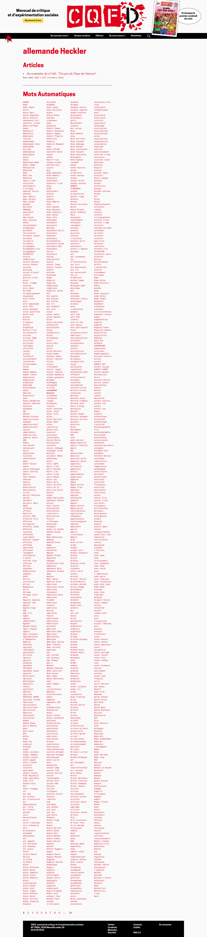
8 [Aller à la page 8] (55, 913)
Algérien (51, 283)
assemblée (75, 867)
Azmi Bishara (101, 723)
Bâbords (98, 742)
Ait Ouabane (29, 846)
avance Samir (101, 527)
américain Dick (55, 595)
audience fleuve (102, 314)
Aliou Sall (52, 343)
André (49, 825)
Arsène (73, 755)
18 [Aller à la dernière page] (70, 913)
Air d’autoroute (31, 799)
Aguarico (27, 713)
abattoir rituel (31, 123)
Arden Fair (76, 605)
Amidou (50, 666)
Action (26, 317)
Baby (96, 752)
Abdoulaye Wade (31, 162)
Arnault (74, 707)
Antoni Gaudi (77, 414)
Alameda (51, 105)
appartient (76, 477)
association (100, 128)
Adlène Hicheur (31, 417)
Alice (49, 320)
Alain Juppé (29, 891)
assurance (99, 157)
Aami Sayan (28, 107)
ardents (74, 608)
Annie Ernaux (77, 210)
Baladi (97, 873)
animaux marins (78, 107)
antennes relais (79, 299)
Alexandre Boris (55, 231)
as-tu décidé (77, 825)
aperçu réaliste (79, 445)
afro (25, 597)
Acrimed (27, 291)
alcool (50, 168)
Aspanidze (75, 846)
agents (26, 632)
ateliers (98, 175)
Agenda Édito (30, 626)
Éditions (99, 36)
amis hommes (53, 684)
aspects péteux (78, 859)
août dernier (77, 440)
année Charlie (77, 168)
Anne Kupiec (76, 147)
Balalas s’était (102, 878)
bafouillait (100, 786)
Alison (50, 346)
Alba (49, 123)
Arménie (74, 676)
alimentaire (53, 333)
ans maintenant (78, 267)
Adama (26, 369)
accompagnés (29, 252)
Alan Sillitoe (54, 110)
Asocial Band (77, 844)
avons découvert (102, 645)
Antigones (75, 359)
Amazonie (51, 558)
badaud (97, 776)
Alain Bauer (29, 870)
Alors (49, 461)
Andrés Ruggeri (55, 849)
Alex (49, 204)
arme (72, 660)
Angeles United (55, 862)
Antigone (74, 356)
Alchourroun (53, 165)
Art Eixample (77, 763)
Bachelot (98, 770)
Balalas (98, 875)
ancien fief (53, 770)
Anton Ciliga (77, 406)
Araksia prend (77, 563)
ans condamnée (77, 257)
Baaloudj (98, 734)
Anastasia (52, 765)
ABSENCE (27, 210)
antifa (73, 348)
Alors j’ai (52, 472)
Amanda (50, 540)
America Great (54, 582)
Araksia (74, 561)
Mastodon (112, 930)
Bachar (97, 765)
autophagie (100, 469)
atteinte (98, 225)
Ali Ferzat (52, 301)
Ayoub (97, 705)
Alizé (49, 348)
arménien (74, 679)
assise (73, 901)
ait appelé (28, 841)
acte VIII (28, 306)
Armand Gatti (77, 652)
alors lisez (53, 474)
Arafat (73, 555)
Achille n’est (30, 278)
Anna (72, 131)
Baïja (97, 810)
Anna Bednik (76, 134)
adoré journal (30, 472)
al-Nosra (27, 862)
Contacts (137, 925)
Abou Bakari (29, 197)
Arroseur (74, 749)
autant (97, 393)
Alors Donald (53, 469)
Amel (49, 574)
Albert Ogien (53, 134)
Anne (72, 136)
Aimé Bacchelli (31, 776)
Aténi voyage (101, 178)
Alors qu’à (52, 482)
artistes (74, 810)
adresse (27, 480)
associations (101, 131)
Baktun (97, 849)
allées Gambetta (55, 375)
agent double (30, 629)
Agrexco (27, 692)
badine (97, 784)
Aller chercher (55, 409)
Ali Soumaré (53, 306)
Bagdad (97, 797)
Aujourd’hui (100, 333)
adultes (27, 485)
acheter (27, 275)
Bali (96, 896)
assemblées (76, 881)
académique (28, 228)
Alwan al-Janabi (55, 529)
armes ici (75, 689)
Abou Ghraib (29, 199)
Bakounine (99, 846)
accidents (28, 244)
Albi (49, 147)
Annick (73, 202)
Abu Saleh (28, 217)
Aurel (97, 377)
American (51, 629)
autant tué (100, 403)
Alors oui (52, 480)
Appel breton (77, 485)
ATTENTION (99, 252)
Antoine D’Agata (79, 401)
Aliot (49, 341)
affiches (27, 542)
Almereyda (52, 458)
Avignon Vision (102, 600)
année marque (77, 175)
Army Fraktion (77, 697)
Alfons (50, 270)
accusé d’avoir (31, 272)
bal (96, 852)
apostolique (76, 453)
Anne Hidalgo (77, 144)
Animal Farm (53, 899)
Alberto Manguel (55, 144)
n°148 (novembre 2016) (49, 78)
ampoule (51, 700)
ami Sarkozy (53, 658)
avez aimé (99, 555)
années (73, 178)
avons (97, 637)
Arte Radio (76, 773)
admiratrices (30, 435)
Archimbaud (76, 590)
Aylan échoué (101, 697)
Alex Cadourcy (54, 212)
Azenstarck (100, 715)
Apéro (73, 448)
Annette (74, 199)
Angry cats (52, 893)
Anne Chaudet (77, 141)
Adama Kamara (30, 372)
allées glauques (55, 377)
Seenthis (112, 933)
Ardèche (74, 600)
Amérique (51, 639)
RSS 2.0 (137, 933)
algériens (52, 288)
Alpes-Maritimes (55, 498)
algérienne (52, 286)
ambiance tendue (55, 571)
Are (72, 610)
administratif (30, 424)
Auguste (98, 325)
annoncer (74, 244)
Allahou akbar (54, 356)
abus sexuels (30, 220)
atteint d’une (101, 220)
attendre (98, 236)
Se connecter (165, 925)
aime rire (28, 781)
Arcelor (74, 576)
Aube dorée (100, 280)
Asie (72, 833)
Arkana (73, 642)
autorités (99, 480)
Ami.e (49, 663)
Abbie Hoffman (30, 126)
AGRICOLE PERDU (31, 697)
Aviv (96, 626)
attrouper (99, 275)
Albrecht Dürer (55, 152)
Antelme (74, 293)
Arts (72, 818)
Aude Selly (100, 296)
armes (73, 684)
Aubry (97, 286)
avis (96, 616)
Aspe (72, 849)
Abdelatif (28, 131)
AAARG (26, 102)
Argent (73, 624)
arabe (73, 545)
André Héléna (53, 836)
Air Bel (27, 794)
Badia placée (101, 781)
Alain (26, 865)
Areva (73, 616)
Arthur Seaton (77, 786)
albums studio (54, 162)
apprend (74, 524)
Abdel (26, 128)
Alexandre (52, 223)
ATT (96, 197)
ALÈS (49, 189)
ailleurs (27, 765)
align (49, 330)
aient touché (30, 763)
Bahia (97, 804)
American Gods (54, 632)
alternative (53, 508)
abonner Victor (31, 191)
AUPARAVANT (100, 346)
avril (97, 681)
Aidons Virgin (30, 757)
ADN (24, 440)
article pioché (78, 797)
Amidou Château (55, 668)
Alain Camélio (30, 873)
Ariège (73, 637)
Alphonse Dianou (55, 500)
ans (72, 254)
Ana (48, 705)
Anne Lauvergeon (79, 149)
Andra (49, 823)
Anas (49, 763)
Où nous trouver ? (117, 36)
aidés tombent (30, 755)
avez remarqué (101, 579)
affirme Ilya (30, 561)
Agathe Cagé (29, 608)
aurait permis (101, 372)
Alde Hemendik (54, 173)
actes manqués (30, 309)
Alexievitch (53, 259)
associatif (100, 115)
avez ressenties (102, 582)
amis (49, 681)
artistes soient (79, 812)
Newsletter (136, 36)
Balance (98, 883)
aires (26, 820)
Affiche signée (31, 540)
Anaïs (49, 713)
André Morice (53, 841)
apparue (74, 480)
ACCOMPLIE (28, 254)
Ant (72, 291)
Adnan (26, 443)
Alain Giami (29, 886)
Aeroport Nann (30, 503)
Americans (52, 634)
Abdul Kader (29, 165)
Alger (49, 278)
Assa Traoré (76, 862)
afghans (27, 574)
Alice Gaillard (55, 322)
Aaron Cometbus (31, 115)
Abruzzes (27, 207)
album (49, 155)
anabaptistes (53, 707)
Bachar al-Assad (102, 768)
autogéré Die (101, 451)
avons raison (101, 655)
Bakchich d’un (101, 844)
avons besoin (101, 639)
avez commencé (101, 563)
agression (28, 689)
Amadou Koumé (53, 532)
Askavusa (74, 836)
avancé (97, 524)
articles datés (78, 802)
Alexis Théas (53, 265)
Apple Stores (77, 506)
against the (29, 603)
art (72, 760)
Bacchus (98, 763)
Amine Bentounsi (55, 679)
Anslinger (75, 288)
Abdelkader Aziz (31, 144)
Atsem (97, 194)
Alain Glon (28, 888)
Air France (28, 810)
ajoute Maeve (30, 854)
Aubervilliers (101, 283)
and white (52, 815)
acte (25, 301)
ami (48, 652)
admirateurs (29, 432)
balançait (99, 881)
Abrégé (26, 204)
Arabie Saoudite (79, 553)
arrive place (77, 739)
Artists (74, 815)
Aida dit (27, 742)
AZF (96, 718)
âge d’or (27, 613)
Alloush (51, 453)
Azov (96, 726)
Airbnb (26, 812)
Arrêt (73, 713)
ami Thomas (52, 660)
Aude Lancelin (101, 293)
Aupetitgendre (101, 354)
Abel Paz (27, 175)
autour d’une (101, 500)
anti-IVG (74, 314)
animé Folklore (78, 113)
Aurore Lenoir (101, 383)
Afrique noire (30, 595)
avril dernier (101, 684)
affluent (27, 563)
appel (73, 482)
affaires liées (31, 527)
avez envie (100, 569)
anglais (51, 870)
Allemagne (52, 383)
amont (49, 697)
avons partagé (101, 652)
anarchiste (52, 726)
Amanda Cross (53, 542)
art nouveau (76, 770)
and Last (51, 810)
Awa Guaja (99, 687)
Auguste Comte (101, 328)
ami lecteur (53, 655)
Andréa (50, 844)
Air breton (28, 797)
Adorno (26, 474)
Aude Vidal (100, 299)
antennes (74, 296)
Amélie (50, 576)
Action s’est (30, 330)
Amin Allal (52, 673)
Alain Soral (29, 896)
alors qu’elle (54, 485)
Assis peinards (78, 899)
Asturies (98, 162)
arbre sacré (76, 571)
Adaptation (28, 377)
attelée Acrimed (102, 228)
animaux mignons (79, 110)
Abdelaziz (28, 134)
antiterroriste (78, 388)
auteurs (98, 414)
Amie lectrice (54, 671)
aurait (97, 362)
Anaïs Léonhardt (55, 718)
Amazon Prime (53, 555)
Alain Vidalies (31, 901)
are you (74, 613)
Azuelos (98, 731)
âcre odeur (28, 288)
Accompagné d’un (31, 249)
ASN (72, 841)
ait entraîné (30, 844)
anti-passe (76, 325)
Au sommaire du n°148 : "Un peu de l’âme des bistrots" (61, 73)
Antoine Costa (77, 398)
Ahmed (26, 721)
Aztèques (98, 728)
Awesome (98, 694)
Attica (97, 259)
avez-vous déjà (102, 584)
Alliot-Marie (53, 440)
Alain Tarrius (30, 899)
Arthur (73, 776)
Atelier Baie (101, 173)
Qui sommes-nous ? (59, 36)
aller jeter (53, 411)
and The (51, 812)
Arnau (73, 700)
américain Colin (55, 587)
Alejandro (52, 178)
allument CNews (55, 456)
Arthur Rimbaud (78, 784)
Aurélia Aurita (102, 380)
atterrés (98, 257)
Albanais (51, 126)
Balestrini (100, 888)
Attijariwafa (101, 262)
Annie (73, 207)
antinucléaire (77, 377)
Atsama (97, 189)
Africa (26, 579)
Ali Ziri (51, 309)
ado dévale (28, 445)
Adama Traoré (30, 375)
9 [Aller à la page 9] (59, 913)
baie (96, 807)
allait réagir (54, 369)
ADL (24, 411)
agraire (27, 658)
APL (72, 451)
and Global (52, 807)
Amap (49, 545)
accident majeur (31, 236)
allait (50, 362)
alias (49, 312)
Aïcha (26, 736)
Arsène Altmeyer (79, 757)
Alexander (52, 220)
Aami (25, 105)
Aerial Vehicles (31, 495)
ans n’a (74, 270)
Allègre (51, 380)
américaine (52, 618)
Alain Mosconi (30, 893)
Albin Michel (53, 149)
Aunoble (98, 343)
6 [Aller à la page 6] (46, 913)
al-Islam (27, 859)
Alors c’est (53, 466)
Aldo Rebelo (53, 175)
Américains (52, 621)
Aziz (96, 721)
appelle (74, 500)
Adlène (26, 414)
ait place (28, 849)
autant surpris (102, 401)
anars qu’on (53, 760)
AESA (25, 506)
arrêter (74, 721)
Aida (25, 739)
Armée (73, 663)
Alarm (49, 113)
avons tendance (102, 666)
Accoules (27, 270)
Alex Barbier (53, 210)
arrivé (73, 736)
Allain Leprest (55, 359)
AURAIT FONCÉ (101, 369)
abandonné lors (31, 120)
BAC (96, 760)
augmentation (101, 320)
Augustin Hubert (102, 330)
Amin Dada (52, 676)
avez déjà (99, 566)
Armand (73, 647)
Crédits (136, 927)
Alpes (49, 495)
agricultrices (30, 707)
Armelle (74, 668)
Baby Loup (99, 757)
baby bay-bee (101, 755)
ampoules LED (53, 702)
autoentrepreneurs (104, 445)
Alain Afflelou (31, 867)
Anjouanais (76, 115)
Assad (73, 865)
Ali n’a (51, 304)
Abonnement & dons (33, 20)
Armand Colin (77, 650)
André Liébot (53, 839)
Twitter (111, 925)
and (48, 802)
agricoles (28, 702)
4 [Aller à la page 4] (37, 913)
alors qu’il (53, 487)
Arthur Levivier (79, 781)
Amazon (50, 553)
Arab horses (76, 542)
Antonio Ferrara (79, 419)
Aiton (26, 852)
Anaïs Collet (53, 715)
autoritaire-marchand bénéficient (101, 474)
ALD (48, 170)
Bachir (97, 773)
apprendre (75, 527)
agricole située (31, 700)
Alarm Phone (53, 115)
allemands (52, 396)
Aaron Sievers (30, 118)
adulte (26, 482)
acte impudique (31, 304)
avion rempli (101, 603)
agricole (27, 694)
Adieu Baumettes (31, 401)
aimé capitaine (31, 778)
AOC (72, 435)
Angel (49, 852)
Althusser (52, 524)
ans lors (74, 265)
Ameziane (51, 650)
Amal (49, 535)
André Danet (53, 831)
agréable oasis (31, 671)
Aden (25, 398)
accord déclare (31, 262)
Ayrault (98, 713)
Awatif (97, 689)
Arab (72, 540)
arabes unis (76, 550)
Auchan (97, 288)
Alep (49, 186)
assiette (74, 893)
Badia (97, 778)
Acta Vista (28, 299)
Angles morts (53, 878)
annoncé (74, 228)
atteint (98, 212)
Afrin (26, 590)
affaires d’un (30, 519)
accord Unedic (30, 265)
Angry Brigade (54, 891)
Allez (49, 417)
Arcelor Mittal (78, 579)
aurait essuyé (101, 367)
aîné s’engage (30, 789)
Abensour (27, 178)
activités (28, 341)
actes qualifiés (31, 312)
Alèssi (50, 197)
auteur (97, 406)
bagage (97, 789)
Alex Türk (52, 217)
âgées (26, 616)
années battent (78, 183)
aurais (97, 359)
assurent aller (102, 160)
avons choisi (101, 642)
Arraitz (74, 710)
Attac (97, 199)
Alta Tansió (53, 506)
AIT (24, 839)
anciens (51, 786)
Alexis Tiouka (54, 267)
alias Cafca (53, 314)
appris (73, 529)
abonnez (27, 194)
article (74, 789)
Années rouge (77, 197)
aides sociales (31, 752)
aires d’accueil (31, 823)
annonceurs (76, 246)
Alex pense (52, 215)
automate (98, 453)
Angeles (51, 859)
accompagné (28, 246)
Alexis (50, 262)
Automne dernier (102, 456)
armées (73, 666)
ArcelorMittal (77, 582)
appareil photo (78, 461)
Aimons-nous (29, 784)
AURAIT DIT (100, 364)
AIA (24, 734)
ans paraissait (78, 272)
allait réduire (55, 372)
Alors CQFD (52, 464)
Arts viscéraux (78, 820)
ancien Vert (53, 781)
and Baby (51, 804)
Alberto (51, 141)
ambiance (51, 566)
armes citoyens (78, 687)
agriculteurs (30, 705)
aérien (26, 498)
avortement (100, 671)
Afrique (27, 592)
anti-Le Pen (76, 322)
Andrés (50, 846)
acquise (27, 286)
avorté (97, 668)
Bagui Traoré (101, 802)
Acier (26, 280)
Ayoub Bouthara (102, 710)
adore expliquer (31, 469)
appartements (77, 474)
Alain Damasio (30, 878)
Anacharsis (52, 710)
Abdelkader (28, 141)
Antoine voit (77, 403)
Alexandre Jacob (55, 244)
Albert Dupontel (55, 131)
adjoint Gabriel (31, 403)
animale (74, 102)
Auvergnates (100, 514)
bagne (97, 799)
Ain (24, 786)
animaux (74, 105)
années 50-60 (77, 181)
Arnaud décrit (77, 705)
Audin (97, 317)
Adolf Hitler (30, 464)
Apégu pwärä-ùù (78, 443)
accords (27, 267)
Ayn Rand (98, 702)
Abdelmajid (28, 152)
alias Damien (53, 317)
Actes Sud (28, 314)
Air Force (28, 807)
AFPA (25, 576)
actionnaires (30, 333)
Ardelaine (75, 603)
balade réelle (101, 865)
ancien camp (53, 768)
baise (97, 823)
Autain (97, 390)
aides (26, 749)
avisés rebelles (102, 624)
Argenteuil (76, 626)
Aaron (26, 110)
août (72, 438)
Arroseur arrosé (79, 752)
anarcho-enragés (55, 752)
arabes (73, 548)
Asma (72, 839)
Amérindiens (53, 637)
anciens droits (55, 794)
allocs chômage (55, 448)
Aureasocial (100, 375)
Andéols (51, 818)
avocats (98, 629)
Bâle (96, 886)
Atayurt (98, 168)
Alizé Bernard (54, 351)
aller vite (52, 414)
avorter (98, 673)
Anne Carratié (77, 139)
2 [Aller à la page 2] (28, 913)
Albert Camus (53, 128)
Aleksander (52, 181)
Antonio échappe (79, 417)
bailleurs (99, 812)
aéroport (27, 500)
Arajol (73, 558)
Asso (96, 113)
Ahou (25, 728)
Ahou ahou (28, 731)
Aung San (98, 341)
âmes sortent (53, 647)
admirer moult (30, 438)
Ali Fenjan (52, 299)
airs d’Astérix (31, 825)
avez (96, 553)
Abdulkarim (28, 168)
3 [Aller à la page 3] (32, 913)
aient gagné (29, 760)
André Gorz (52, 833)
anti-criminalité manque (76, 309)
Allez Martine (54, 419)
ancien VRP (52, 784)
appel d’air (76, 487)
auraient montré (102, 356)
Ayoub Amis (100, 707)
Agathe (26, 605)
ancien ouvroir (55, 773)
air (24, 791)
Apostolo (74, 456)
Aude (96, 291)
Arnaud (73, 702)
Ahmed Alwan (29, 723)
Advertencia (29, 487)
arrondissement (78, 742)
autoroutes (100, 493)
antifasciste (77, 351)
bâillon (98, 820)
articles (74, 799)
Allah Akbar (53, 354)
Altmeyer (51, 527)
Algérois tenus (55, 291)
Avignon (98, 597)
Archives (74, 592)
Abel (25, 173)
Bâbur (97, 749)
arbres (73, 574)
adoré (26, 466)
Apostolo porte (78, 458)
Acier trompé (30, 283)
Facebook (112, 927)
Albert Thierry (55, 136)
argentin (74, 629)
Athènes (98, 181)
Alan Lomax (52, 107)
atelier (98, 170)
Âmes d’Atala (53, 645)
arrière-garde (77, 734)
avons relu (100, 658)
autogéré (98, 448)
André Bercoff (54, 828)
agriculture (29, 710)
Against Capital (31, 600)
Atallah (98, 165)
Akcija (26, 857)
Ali (48, 293)
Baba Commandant (102, 739)
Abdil (26, 160)
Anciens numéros (82, 36)
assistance (76, 904)
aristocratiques (79, 639)
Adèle (26, 390)
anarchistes (53, 744)
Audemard (98, 301)
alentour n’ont (55, 183)
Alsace (50, 503)
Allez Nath (52, 422)
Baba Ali (98, 736)
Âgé (24, 610)
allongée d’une (55, 451)
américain (52, 584)
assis (73, 896)
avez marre (100, 576)
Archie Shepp (77, 587)
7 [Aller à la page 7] (50, 913)
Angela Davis (53, 854)
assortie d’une (102, 155)
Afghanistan (29, 571)
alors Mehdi (53, 477)
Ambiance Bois (54, 569)
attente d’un (101, 249)
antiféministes (78, 354)
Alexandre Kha (54, 246)
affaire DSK (29, 516)
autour (97, 495)
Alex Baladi (53, 207)
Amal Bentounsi (55, 537)
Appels (73, 503)
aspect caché (77, 852)
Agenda (26, 624)
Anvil (73, 427)
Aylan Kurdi (100, 700)
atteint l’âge (101, 223)
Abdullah (27, 170)
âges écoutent (30, 634)
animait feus (53, 896)
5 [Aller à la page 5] (41, 913)
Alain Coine (29, 875)
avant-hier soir (102, 535)
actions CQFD (30, 338)
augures (98, 322)
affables (27, 508)
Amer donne (52, 579)
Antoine (74, 396)
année (73, 165)
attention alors (102, 254)
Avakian (98, 521)
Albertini (52, 139)
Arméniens (75, 681)
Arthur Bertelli (79, 778)
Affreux (27, 566)
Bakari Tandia (101, 841)
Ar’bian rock (77, 823)
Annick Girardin (79, 204)
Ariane (73, 634)
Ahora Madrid (30, 726)
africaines (28, 582)
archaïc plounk (78, 584)
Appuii (73, 537)
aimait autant (30, 773)
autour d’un (100, 498)
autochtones (100, 438)
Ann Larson (76, 128)
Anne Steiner (77, 152)
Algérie (51, 280)
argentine (75, 632)
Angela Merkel (54, 857)
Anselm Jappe (77, 280)
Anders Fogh (53, 820)
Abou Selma (28, 202)
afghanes (27, 569)
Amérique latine (55, 642)
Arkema (73, 645)
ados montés (29, 477)
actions (27, 335)
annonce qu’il (77, 241)
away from (99, 692)
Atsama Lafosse (102, 191)
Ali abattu (52, 296)
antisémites (76, 385)
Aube (96, 278)
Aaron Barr (28, 113)
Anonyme (74, 252)
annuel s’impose (79, 249)
